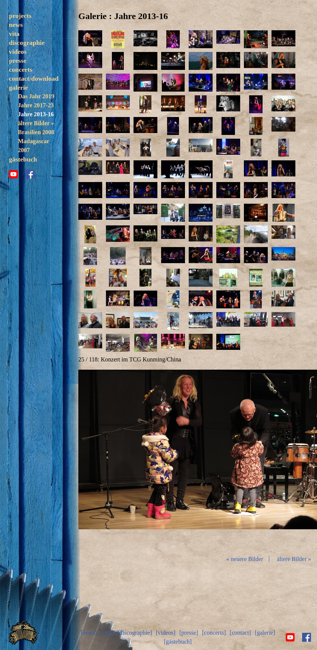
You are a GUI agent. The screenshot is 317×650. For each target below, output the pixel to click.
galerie (18, 87)
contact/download (34, 78)
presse (17, 60)
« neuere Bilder (244, 559)
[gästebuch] (178, 641)
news (16, 24)
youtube (13, 174)
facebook (29, 174)
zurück (117, 459)
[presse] (188, 632)
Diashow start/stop (197, 459)
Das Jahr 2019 (36, 96)
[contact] (240, 632)
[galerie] (265, 632)
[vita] (107, 632)
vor (277, 459)
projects (20, 15)
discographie (27, 42)
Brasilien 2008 (36, 132)
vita (14, 33)
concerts (20, 69)
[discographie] (134, 632)
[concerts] (214, 632)
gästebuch (23, 159)
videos (17, 51)
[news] (89, 632)
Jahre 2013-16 (36, 114)
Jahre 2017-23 (36, 105)
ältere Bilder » (36, 123)
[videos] (165, 632)
